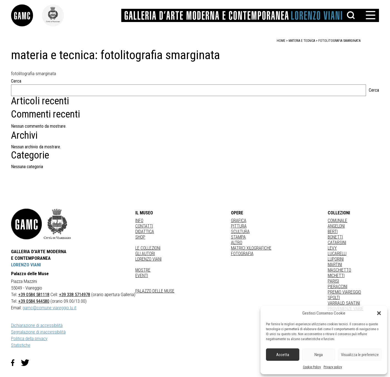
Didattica (144, 231)
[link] (26, 15)
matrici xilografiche (251, 248)
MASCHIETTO (339, 270)
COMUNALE (337, 220)
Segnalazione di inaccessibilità (38, 332)
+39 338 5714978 (74, 294)
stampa (238, 237)
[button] (379, 313)
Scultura (240, 231)
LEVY (332, 248)
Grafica (238, 220)
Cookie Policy (312, 367)
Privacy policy (333, 367)
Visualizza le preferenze (360, 354)
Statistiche (20, 345)
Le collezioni (147, 248)
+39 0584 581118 (33, 294)
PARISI (333, 281)
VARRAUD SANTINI (344, 303)
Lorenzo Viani (148, 259)
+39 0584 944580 (33, 301)
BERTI (333, 231)
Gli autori (145, 253)
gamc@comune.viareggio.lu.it (49, 307)
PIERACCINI (337, 286)
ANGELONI (336, 226)
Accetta (282, 354)
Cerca (16, 81)
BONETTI (335, 237)
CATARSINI (337, 242)
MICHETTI (336, 275)
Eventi (141, 275)
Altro (236, 242)
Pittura (239, 226)
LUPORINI (336, 259)
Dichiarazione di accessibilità (37, 325)
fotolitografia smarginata (339, 41)
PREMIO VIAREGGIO (344, 292)
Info (139, 220)
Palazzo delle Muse (154, 291)
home (281, 41)
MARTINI (335, 264)
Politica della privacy (29, 338)
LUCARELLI (337, 253)
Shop (140, 237)
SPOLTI (334, 297)
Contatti (144, 226)
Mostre (142, 270)
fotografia (242, 253)
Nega (318, 354)
